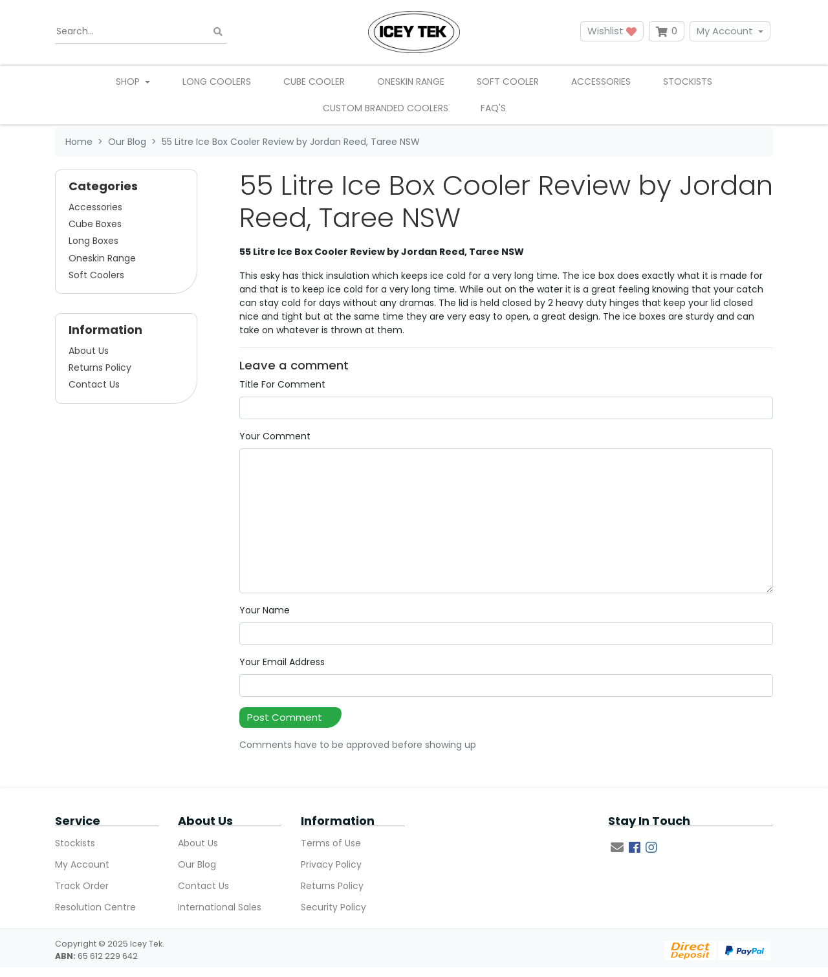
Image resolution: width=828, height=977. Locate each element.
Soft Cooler (508, 81)
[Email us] (617, 848)
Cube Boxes (95, 223)
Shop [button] (129, 81)
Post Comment (284, 717)
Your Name (264, 610)
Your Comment (274, 436)
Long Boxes (93, 240)
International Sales (219, 907)
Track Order (82, 885)
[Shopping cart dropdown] (666, 31)
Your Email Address (282, 661)
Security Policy (333, 907)
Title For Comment (282, 384)
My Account (725, 31)
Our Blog (197, 864)
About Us (89, 350)
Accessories (601, 81)
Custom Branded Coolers (385, 108)
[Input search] (140, 31)
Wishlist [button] (612, 31)
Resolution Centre (95, 907)
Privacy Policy (331, 864)
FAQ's (493, 108)
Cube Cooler (314, 81)
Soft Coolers (96, 275)
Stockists (687, 81)
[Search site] (218, 31)
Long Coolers (216, 81)
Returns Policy (100, 367)
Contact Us (94, 384)
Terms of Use (331, 843)
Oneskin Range (410, 81)
